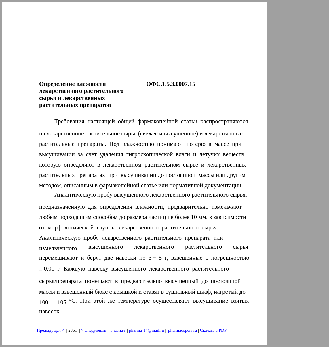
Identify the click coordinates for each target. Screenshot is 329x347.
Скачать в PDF (213, 330)
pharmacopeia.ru (182, 330)
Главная (117, 330)
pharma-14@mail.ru (146, 330)
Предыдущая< (50, 330)
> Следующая (93, 330)
